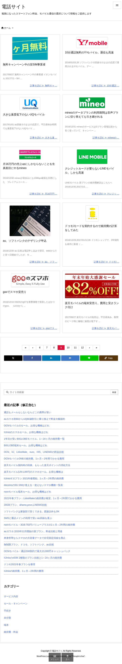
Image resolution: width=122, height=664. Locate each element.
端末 (6, 624)
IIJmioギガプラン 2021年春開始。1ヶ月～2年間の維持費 (34, 478)
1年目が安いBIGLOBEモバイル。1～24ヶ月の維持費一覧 (34, 438)
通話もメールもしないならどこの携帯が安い (27, 412)
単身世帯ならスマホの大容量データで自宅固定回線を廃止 (34, 538)
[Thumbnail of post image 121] (92, 102)
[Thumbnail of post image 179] (92, 286)
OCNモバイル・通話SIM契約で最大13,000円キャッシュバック (37, 551)
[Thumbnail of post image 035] (30, 220)
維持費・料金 (11, 632)
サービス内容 (11, 596)
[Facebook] (32, 358)
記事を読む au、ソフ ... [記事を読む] (43, 261)
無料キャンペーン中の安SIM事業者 (24, 64)
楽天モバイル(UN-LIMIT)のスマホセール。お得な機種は (33, 471)
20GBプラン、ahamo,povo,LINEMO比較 (25, 505)
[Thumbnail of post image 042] (30, 103)
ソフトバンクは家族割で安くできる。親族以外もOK (31, 511)
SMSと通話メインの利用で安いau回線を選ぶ (28, 518)
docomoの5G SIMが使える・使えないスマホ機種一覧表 (33, 485)
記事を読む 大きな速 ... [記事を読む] (43, 137)
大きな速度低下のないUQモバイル (24, 114)
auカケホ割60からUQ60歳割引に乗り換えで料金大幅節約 (34, 419)
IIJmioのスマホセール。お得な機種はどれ (26, 432)
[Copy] (108, 358)
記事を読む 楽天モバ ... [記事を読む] (105, 328)
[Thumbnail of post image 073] (30, 154)
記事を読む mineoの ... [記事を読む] (106, 137)
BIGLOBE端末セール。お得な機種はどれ (25, 445)
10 (68, 347)
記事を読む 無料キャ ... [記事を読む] (43, 85)
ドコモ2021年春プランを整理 (19, 564)
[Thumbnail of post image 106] (30, 280)
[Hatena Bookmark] (70, 358)
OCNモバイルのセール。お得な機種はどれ (26, 425)
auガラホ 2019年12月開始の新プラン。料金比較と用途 (33, 531)
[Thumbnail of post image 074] (30, 48)
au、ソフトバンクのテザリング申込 (24, 240)
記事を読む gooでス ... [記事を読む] (44, 328)
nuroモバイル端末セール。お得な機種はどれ (27, 491)
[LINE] (89, 358)
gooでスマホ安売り (14, 291)
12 (82, 347)
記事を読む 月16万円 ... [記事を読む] (43, 193)
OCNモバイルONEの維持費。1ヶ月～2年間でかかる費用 (34, 458)
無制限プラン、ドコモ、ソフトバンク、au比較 (29, 544)
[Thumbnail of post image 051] (92, 156)
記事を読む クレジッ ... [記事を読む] (105, 193)
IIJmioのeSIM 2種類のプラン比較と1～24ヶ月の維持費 (33, 557)
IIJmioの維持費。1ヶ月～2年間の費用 (24, 571)
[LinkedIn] (51, 358)
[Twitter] (13, 358)
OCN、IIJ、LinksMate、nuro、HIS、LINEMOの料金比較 (34, 452)
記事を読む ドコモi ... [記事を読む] (106, 261)
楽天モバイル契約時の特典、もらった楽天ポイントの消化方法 (37, 465)
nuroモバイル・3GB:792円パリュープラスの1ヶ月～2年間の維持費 (39, 524)
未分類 (7, 617)
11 (75, 347)
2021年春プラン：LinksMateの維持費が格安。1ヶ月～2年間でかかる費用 (43, 498)
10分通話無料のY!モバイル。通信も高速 (89, 52)
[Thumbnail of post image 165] (92, 213)
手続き (7, 610)
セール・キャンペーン (16, 603)
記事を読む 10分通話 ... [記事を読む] (105, 85)
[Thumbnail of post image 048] (92, 42)
